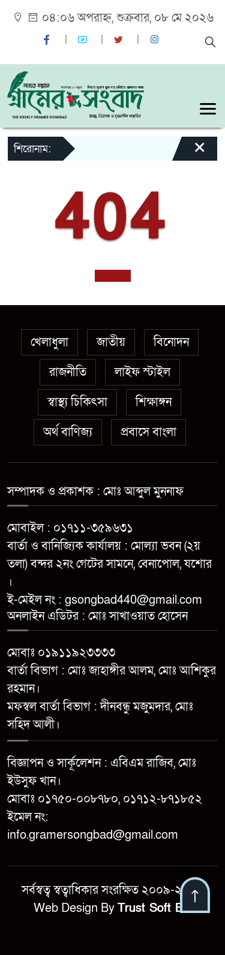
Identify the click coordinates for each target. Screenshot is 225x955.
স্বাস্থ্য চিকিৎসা (77, 402)
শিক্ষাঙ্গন (154, 402)
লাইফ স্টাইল (142, 372)
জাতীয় (111, 342)
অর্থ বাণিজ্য (67, 432)
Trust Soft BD (154, 908)
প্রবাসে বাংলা (148, 432)
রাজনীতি (67, 372)
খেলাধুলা (49, 342)
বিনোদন (171, 342)
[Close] (189, 152)
